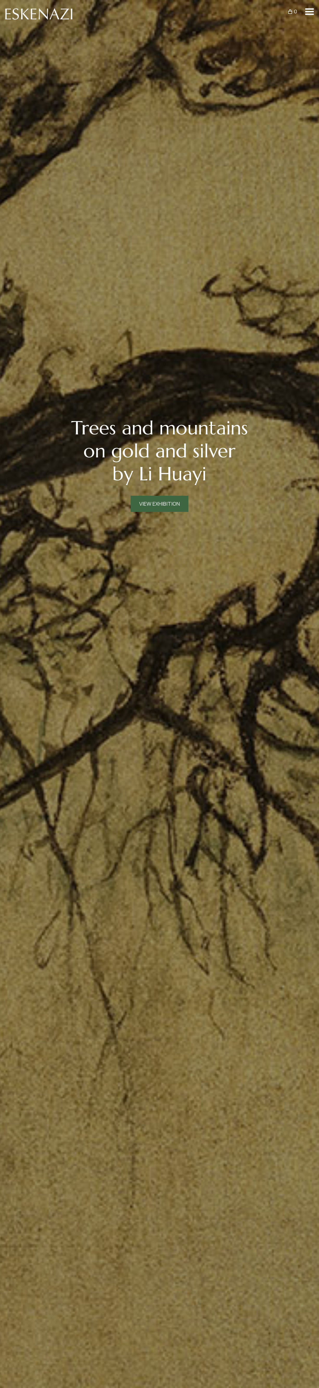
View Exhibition (159, 503)
